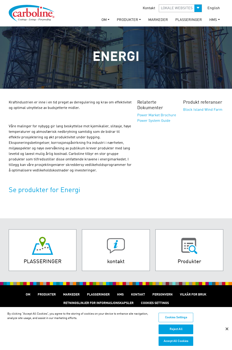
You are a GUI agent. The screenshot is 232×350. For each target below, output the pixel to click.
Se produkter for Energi (44, 190)
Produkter (47, 294)
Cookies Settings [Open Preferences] (155, 303)
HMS (120, 294)
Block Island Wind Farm (202, 110)
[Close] (227, 330)
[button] (180, 8)
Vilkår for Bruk (193, 294)
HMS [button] (213, 20)
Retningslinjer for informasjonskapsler (98, 303)
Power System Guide (153, 121)
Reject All (176, 331)
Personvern (162, 294)
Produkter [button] (127, 20)
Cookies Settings (176, 319)
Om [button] (104, 20)
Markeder (158, 20)
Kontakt (149, 8)
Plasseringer (188, 20)
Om (28, 294)
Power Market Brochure (156, 115)
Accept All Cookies (176, 342)
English (213, 8)
